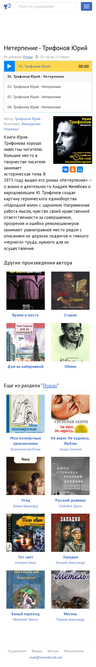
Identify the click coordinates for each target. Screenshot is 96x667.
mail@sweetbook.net (46, 657)
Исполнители (74, 651)
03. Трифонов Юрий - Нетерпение (34, 97)
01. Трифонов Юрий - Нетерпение (35, 76)
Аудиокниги (17, 651)
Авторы (53, 651)
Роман (28, 57)
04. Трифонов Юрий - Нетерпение (34, 107)
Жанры (36, 651)
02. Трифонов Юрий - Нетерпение (34, 86)
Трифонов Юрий (27, 118)
